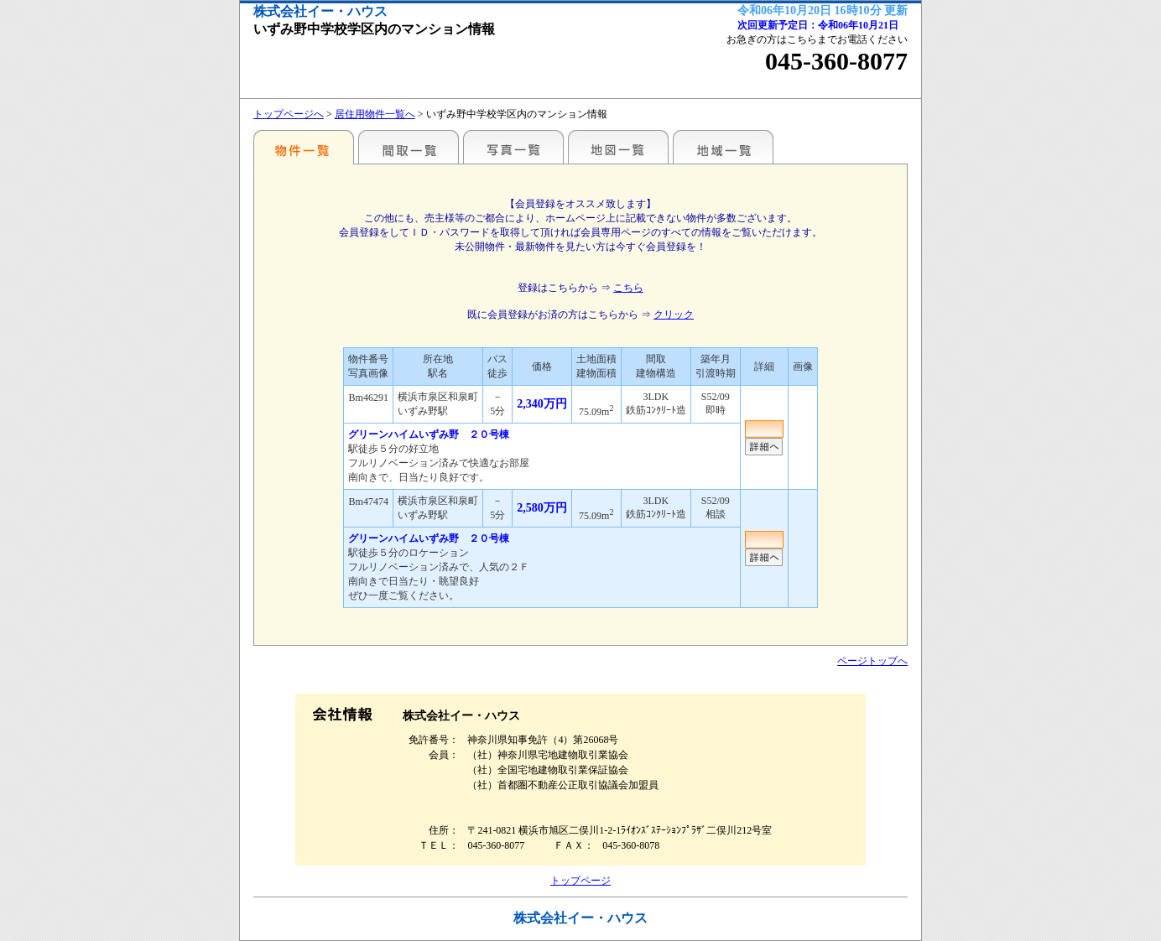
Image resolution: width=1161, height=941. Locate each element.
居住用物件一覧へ (375, 114)
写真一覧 (513, 147)
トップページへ (288, 114)
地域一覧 (723, 147)
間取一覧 (408, 147)
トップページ (580, 880)
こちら (628, 288)
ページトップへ (872, 661)
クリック (673, 314)
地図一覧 (618, 147)
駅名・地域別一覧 (303, 147)
